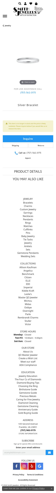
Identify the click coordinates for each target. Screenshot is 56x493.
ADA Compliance (28, 365)
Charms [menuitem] (28, 206)
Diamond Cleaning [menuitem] (28, 402)
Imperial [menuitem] (28, 287)
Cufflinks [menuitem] (27, 229)
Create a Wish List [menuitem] (28, 358)
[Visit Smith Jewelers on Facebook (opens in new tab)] (16, 466)
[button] (19, 3)
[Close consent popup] (52, 488)
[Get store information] (28, 433)
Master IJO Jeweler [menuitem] (28, 297)
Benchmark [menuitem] (28, 274)
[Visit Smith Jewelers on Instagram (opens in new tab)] (24, 466)
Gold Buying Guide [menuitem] (28, 412)
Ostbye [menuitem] (28, 307)
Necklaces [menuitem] (28, 216)
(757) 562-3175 (28, 92)
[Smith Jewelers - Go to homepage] (28, 12)
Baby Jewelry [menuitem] (28, 236)
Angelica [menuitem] (28, 270)
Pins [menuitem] (28, 232)
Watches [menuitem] (28, 226)
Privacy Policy (18, 474)
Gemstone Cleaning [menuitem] (28, 406)
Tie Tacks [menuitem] (28, 239)
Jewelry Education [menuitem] (28, 376)
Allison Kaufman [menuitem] (28, 267)
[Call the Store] (28, 430)
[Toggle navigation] (5, 16)
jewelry (8, 25)
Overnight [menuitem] (28, 310)
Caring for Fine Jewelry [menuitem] (28, 399)
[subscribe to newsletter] (49, 452)
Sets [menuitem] (28, 249)
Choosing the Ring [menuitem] (28, 386)
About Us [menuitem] (28, 351)
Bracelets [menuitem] (28, 202)
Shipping (15, 145)
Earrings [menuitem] (28, 212)
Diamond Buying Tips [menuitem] (28, 382)
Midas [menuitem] (28, 304)
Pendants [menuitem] (28, 219)
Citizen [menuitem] (28, 277)
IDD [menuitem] (28, 284)
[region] (28, 60)
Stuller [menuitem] (28, 320)
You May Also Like (28, 179)
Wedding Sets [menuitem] (28, 256)
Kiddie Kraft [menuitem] (28, 290)
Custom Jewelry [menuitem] (28, 209)
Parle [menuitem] (28, 314)
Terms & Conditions (35, 474)
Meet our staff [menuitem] (28, 361)
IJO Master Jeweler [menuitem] (28, 354)
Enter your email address (28, 447)
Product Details (28, 171)
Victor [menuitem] (28, 324)
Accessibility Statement (28, 480)
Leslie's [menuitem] (28, 294)
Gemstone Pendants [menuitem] (28, 252)
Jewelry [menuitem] (28, 242)
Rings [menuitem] (28, 222)
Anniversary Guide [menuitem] (28, 409)
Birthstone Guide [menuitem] (28, 389)
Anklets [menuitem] (28, 246)
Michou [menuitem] (28, 300)
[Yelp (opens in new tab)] (31, 466)
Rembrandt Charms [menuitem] (28, 317)
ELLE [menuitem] (28, 280)
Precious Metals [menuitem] (28, 396)
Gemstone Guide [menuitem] (28, 392)
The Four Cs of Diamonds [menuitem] (28, 379)
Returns (41, 145)
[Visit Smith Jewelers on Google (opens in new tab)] (39, 466)
